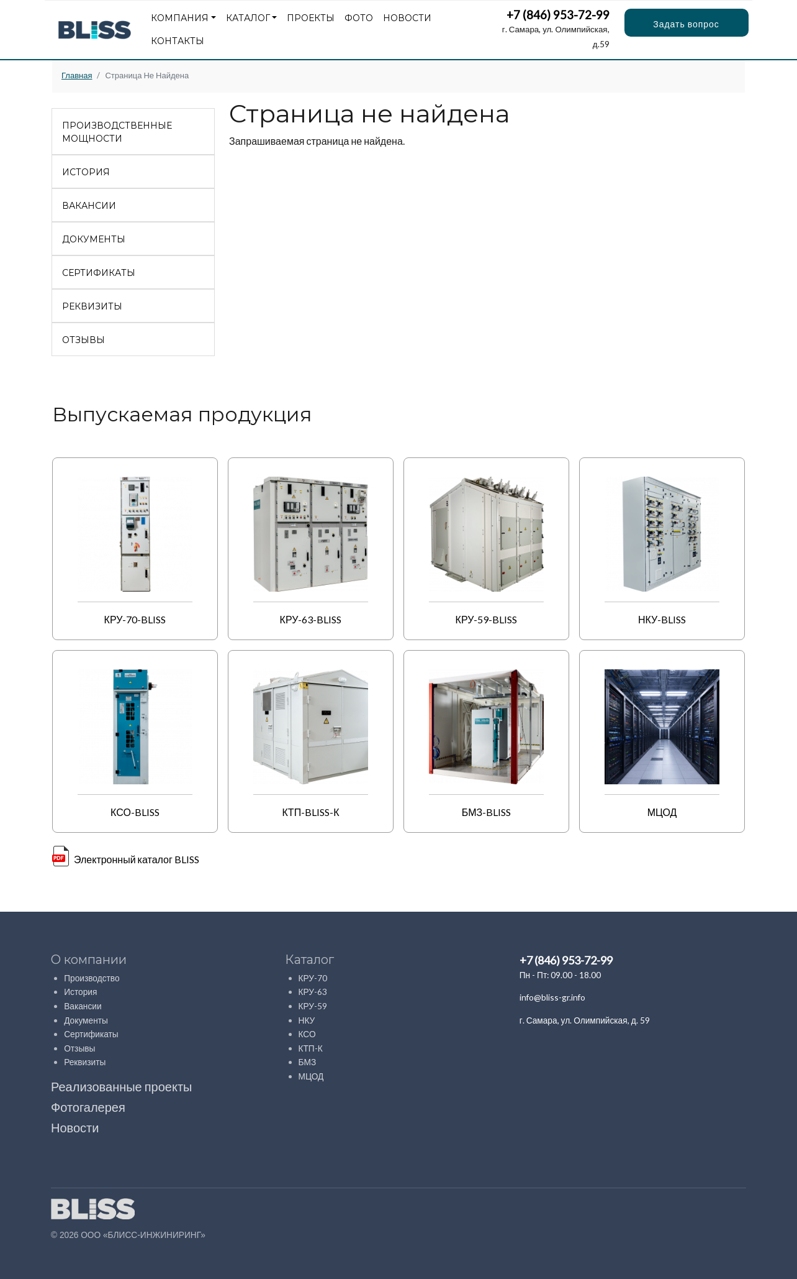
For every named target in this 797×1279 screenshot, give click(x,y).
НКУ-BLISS (662, 619)
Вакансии (89, 205)
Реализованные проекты (121, 1086)
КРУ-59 (313, 1006)
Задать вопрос (686, 24)
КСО (307, 1034)
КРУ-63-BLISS (311, 619)
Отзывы (83, 340)
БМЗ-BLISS (486, 812)
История (86, 172)
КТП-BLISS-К (311, 812)
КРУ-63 (313, 991)
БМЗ (308, 1062)
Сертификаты (98, 272)
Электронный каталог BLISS (136, 859)
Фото (358, 18)
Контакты (177, 41)
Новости (407, 18)
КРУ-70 (313, 978)
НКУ (307, 1020)
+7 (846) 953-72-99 (558, 15)
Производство (91, 978)
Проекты (311, 18)
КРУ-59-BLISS (487, 619)
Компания (180, 18)
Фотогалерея (88, 1106)
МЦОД (662, 812)
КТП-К (311, 1048)
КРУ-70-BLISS (135, 619)
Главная (76, 75)
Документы (93, 239)
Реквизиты (92, 306)
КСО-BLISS (135, 812)
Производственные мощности (117, 132)
